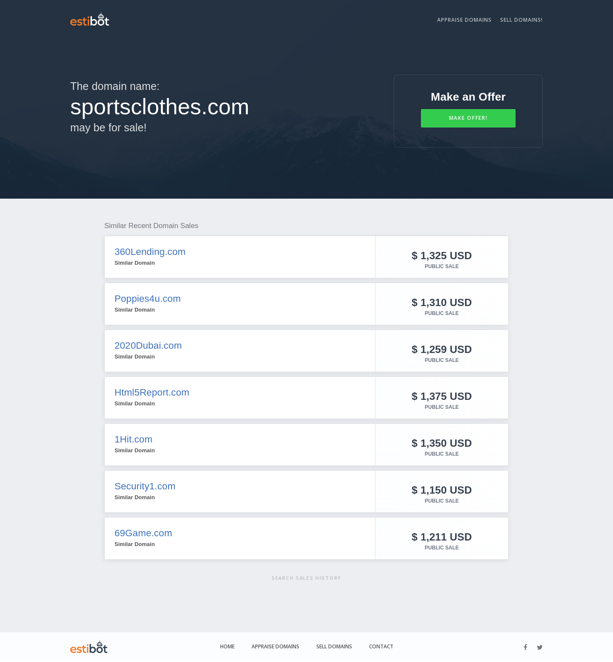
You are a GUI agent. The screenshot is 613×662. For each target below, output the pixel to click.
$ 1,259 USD (441, 348)
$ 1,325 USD (441, 254)
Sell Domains (334, 646)
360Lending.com (151, 251)
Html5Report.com (153, 392)
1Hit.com (134, 439)
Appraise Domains (464, 19)
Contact (381, 646)
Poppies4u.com (149, 298)
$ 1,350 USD (441, 442)
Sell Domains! (521, 19)
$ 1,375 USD (441, 395)
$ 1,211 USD (441, 536)
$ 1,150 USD (441, 489)
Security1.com (146, 485)
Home (227, 646)
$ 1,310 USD (441, 301)
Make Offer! (468, 117)
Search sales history (306, 578)
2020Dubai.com (149, 345)
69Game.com (144, 532)
